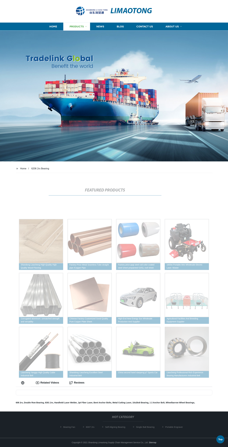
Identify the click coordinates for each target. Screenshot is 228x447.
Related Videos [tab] (47, 383)
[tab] (23, 383)
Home (53, 26)
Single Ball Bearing (146, 427)
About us (172, 26)
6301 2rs (49, 402)
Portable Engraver (175, 427)
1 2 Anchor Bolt (157, 402)
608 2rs (19, 402)
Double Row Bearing (34, 402)
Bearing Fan (71, 427)
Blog (120, 26)
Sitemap (152, 442)
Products (77, 26)
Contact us (144, 26)
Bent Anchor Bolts (102, 402)
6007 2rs (91, 427)
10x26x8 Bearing (140, 402)
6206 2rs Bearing (40, 168)
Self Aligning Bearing (117, 427)
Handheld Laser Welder (65, 402)
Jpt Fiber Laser (85, 402)
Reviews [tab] (76, 383)
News (100, 26)
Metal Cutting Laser (121, 402)
